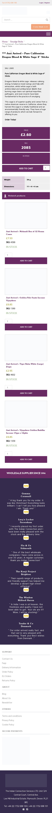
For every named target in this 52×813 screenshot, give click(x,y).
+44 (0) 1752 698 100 (17, 806)
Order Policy (7, 672)
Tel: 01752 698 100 (9, 3)
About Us (6, 698)
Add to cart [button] (26, 261)
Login (41, 2)
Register (47, 2)
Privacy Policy (8, 720)
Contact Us (7, 659)
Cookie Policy (8, 725)
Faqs (4, 663)
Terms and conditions (12, 716)
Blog (4, 694)
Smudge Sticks (16, 41)
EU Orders (6, 676)
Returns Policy (8, 680)
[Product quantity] (46, 167)
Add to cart (26, 168)
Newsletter (7, 702)
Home (4, 41)
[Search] (47, 19)
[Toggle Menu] (48, 34)
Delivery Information (11, 667)
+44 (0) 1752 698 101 (38, 806)
